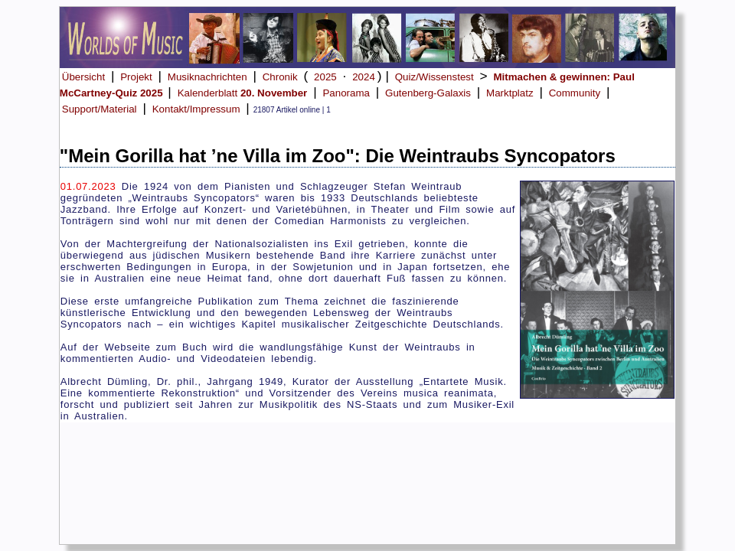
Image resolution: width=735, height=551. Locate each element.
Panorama (346, 93)
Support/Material (99, 109)
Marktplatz (509, 93)
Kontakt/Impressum (196, 109)
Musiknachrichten (207, 77)
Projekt (136, 77)
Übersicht (83, 77)
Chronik (280, 77)
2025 (325, 77)
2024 (363, 77)
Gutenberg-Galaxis (428, 93)
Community (574, 93)
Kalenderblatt (243, 93)
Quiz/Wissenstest (434, 77)
